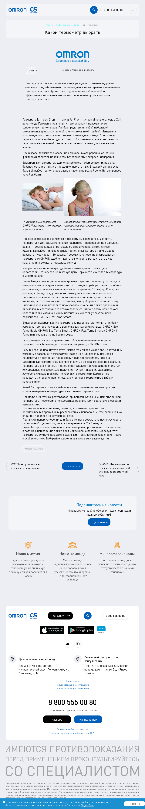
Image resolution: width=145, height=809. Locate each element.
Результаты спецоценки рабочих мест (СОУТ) (72, 733)
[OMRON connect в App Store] (52, 630)
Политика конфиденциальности (72, 688)
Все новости (72, 466)
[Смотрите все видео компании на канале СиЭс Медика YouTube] (78, 644)
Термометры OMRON (35, 434)
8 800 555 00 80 (72, 702)
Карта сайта (72, 681)
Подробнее (87, 805)
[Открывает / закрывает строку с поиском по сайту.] (94, 10)
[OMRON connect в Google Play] (81, 630)
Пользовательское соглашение (72, 684)
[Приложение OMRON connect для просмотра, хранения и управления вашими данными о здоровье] (101, 630)
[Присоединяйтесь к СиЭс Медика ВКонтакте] (67, 644)
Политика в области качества (72, 729)
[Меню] (133, 10)
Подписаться (99, 522)
